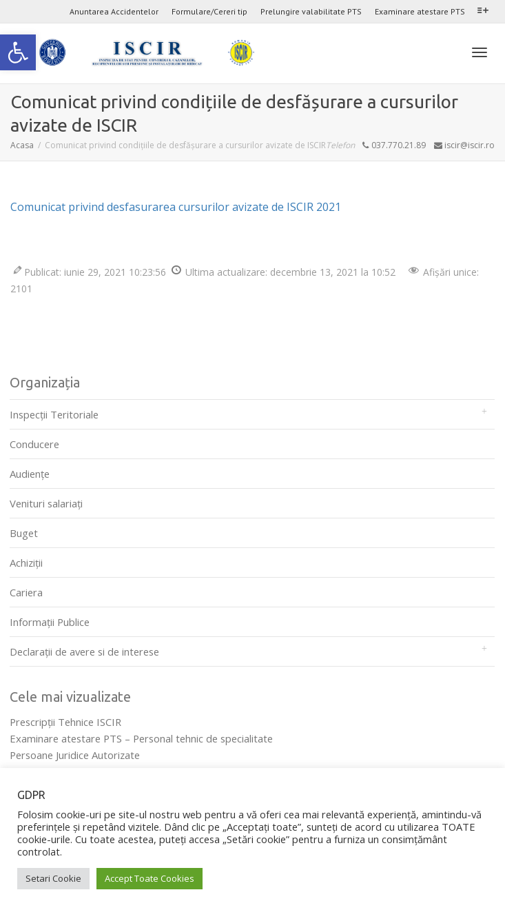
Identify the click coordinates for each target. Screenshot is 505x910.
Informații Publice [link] (50, 622)
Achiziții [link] (26, 562)
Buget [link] (24, 533)
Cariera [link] (26, 592)
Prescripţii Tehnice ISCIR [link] (65, 722)
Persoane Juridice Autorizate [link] (75, 755)
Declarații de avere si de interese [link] (84, 651)
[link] (18, 52)
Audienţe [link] (30, 474)
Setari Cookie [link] (53, 878)
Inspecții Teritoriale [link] (54, 414)
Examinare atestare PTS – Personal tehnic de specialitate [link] (141, 738)
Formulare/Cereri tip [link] (209, 11)
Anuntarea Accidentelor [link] (114, 11)
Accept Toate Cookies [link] (149, 878)
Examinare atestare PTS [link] (420, 11)
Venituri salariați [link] (46, 503)
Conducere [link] (34, 444)
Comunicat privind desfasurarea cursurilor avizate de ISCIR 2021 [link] (175, 206)
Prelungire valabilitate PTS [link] (311, 11)
